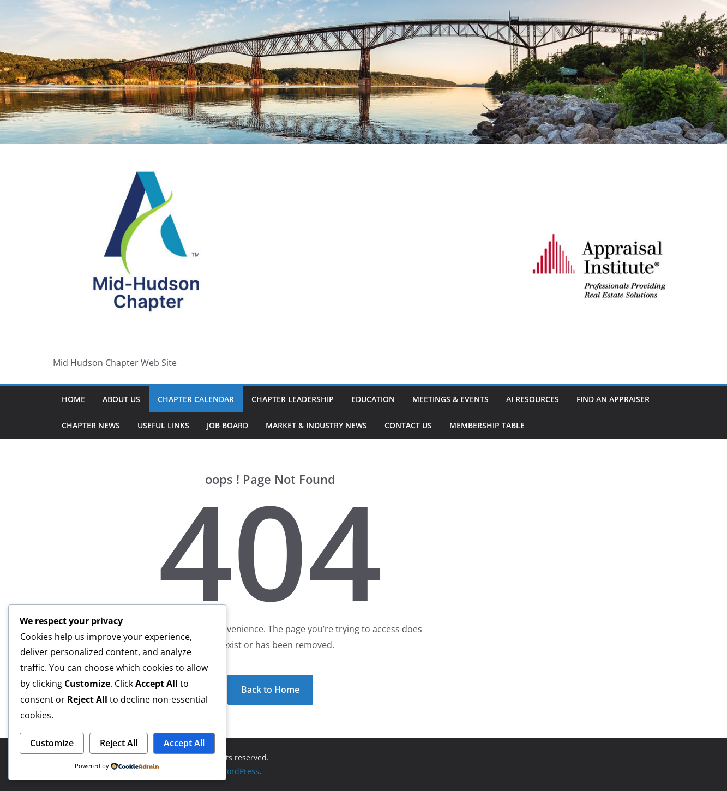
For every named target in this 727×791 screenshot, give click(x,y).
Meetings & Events (450, 399)
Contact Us (408, 425)
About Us (121, 399)
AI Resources (532, 399)
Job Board (227, 425)
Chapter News (91, 425)
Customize (52, 743)
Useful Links (163, 425)
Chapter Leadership (292, 399)
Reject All (118, 743)
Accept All (184, 743)
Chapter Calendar (196, 399)
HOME (73, 399)
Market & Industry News (316, 425)
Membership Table (487, 425)
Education (373, 399)
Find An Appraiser (613, 399)
